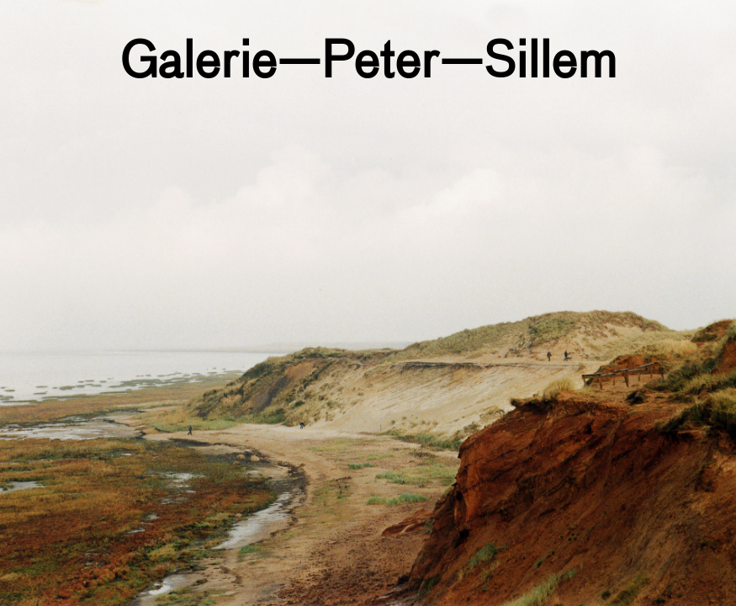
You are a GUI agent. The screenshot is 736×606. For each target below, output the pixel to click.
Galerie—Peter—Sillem (368, 64)
